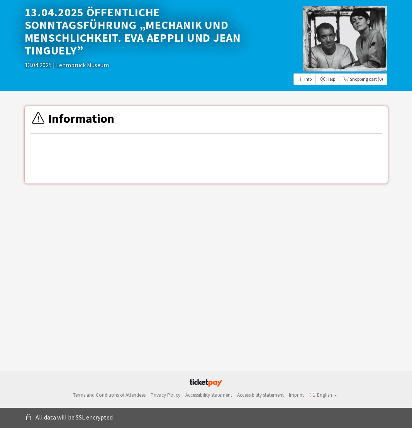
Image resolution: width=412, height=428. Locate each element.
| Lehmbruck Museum (81, 65)
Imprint (296, 395)
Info (305, 79)
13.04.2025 (39, 65)
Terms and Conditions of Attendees (109, 395)
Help (327, 79)
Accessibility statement (208, 395)
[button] (323, 395)
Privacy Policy (165, 395)
